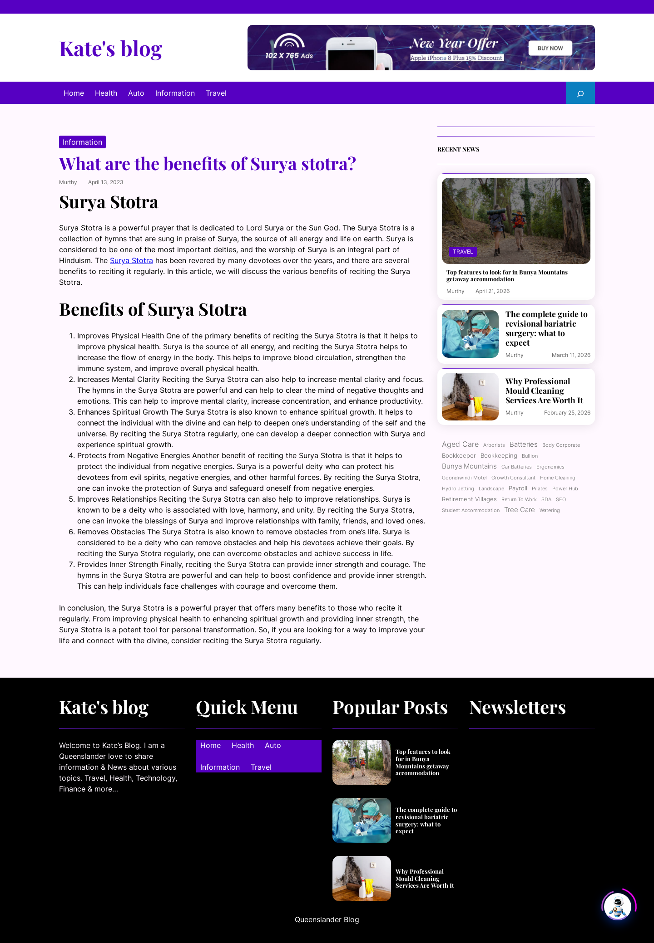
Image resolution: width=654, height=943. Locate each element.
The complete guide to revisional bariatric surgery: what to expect (546, 328)
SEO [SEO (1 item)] (561, 500)
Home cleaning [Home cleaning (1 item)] (557, 478)
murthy (68, 182)
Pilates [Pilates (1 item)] (540, 489)
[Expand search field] (580, 93)
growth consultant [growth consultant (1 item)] (513, 478)
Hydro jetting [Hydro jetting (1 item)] (458, 489)
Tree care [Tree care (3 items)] (519, 510)
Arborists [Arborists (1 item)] (494, 445)
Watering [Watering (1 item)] (550, 510)
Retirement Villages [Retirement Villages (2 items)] (469, 499)
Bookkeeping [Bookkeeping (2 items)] (499, 455)
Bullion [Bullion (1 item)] (530, 456)
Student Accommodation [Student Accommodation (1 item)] (471, 510)
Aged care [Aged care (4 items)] (460, 444)
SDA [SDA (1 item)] (546, 500)
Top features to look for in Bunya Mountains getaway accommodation (507, 276)
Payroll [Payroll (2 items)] (518, 488)
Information (82, 142)
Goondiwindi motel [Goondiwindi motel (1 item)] (464, 478)
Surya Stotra (131, 260)
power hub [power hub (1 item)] (565, 489)
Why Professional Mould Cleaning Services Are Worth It (544, 390)
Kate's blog (110, 47)
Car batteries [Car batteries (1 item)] (516, 467)
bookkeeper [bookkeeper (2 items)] (459, 455)
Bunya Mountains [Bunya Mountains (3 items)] (469, 466)
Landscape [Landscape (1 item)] (491, 489)
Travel (463, 251)
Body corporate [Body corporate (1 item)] (561, 445)
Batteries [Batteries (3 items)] (524, 444)
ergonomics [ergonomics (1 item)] (550, 467)
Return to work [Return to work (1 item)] (519, 500)
